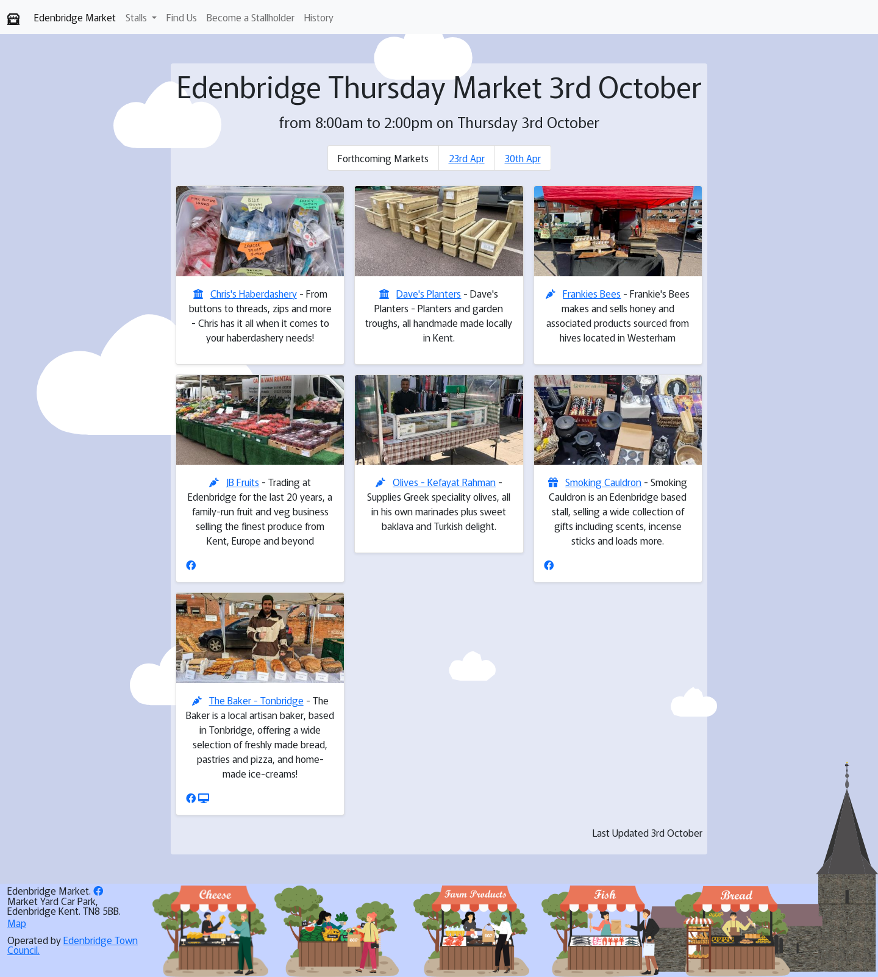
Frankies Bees (592, 293)
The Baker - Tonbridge (256, 700)
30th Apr (523, 158)
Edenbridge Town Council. (72, 944)
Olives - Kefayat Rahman (444, 481)
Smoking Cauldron (603, 481)
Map (16, 922)
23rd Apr (467, 158)
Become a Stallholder (250, 17)
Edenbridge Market (75, 17)
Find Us (181, 17)
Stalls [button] (137, 17)
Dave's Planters (428, 293)
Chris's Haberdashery (253, 293)
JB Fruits (242, 481)
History (319, 17)
